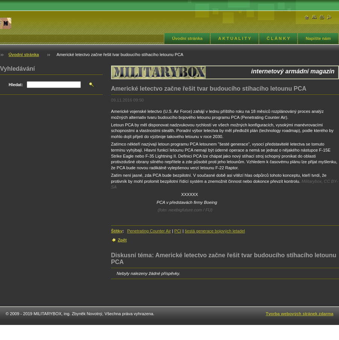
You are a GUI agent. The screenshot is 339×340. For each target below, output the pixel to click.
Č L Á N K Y (278, 38)
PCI (177, 231)
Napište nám (318, 38)
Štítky (116, 231)
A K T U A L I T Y (234, 38)
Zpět (122, 240)
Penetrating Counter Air (149, 231)
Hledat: (16, 84)
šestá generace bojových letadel (215, 231)
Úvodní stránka (187, 38)
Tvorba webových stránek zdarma (299, 313)
